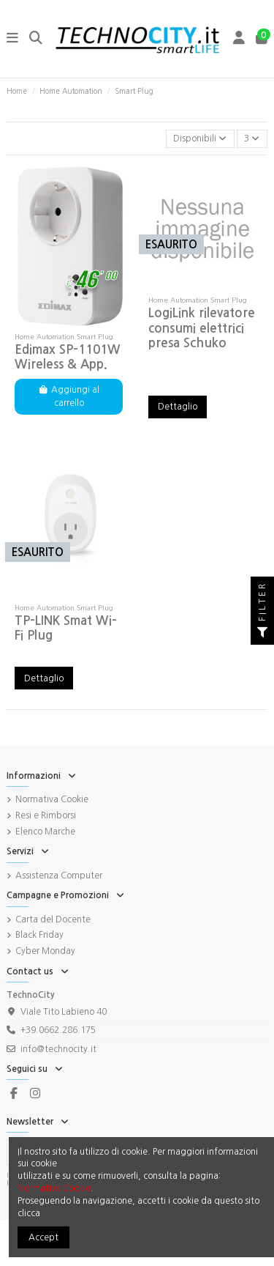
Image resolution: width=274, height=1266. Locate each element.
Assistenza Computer (58, 875)
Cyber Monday (45, 951)
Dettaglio (177, 406)
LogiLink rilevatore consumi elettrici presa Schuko (201, 328)
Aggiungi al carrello (68, 396)
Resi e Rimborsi (45, 815)
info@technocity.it (58, 1049)
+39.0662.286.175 (58, 1030)
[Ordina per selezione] (200, 139)
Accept (43, 1237)
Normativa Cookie (51, 799)
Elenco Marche (45, 831)
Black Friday (39, 934)
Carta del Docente (53, 919)
